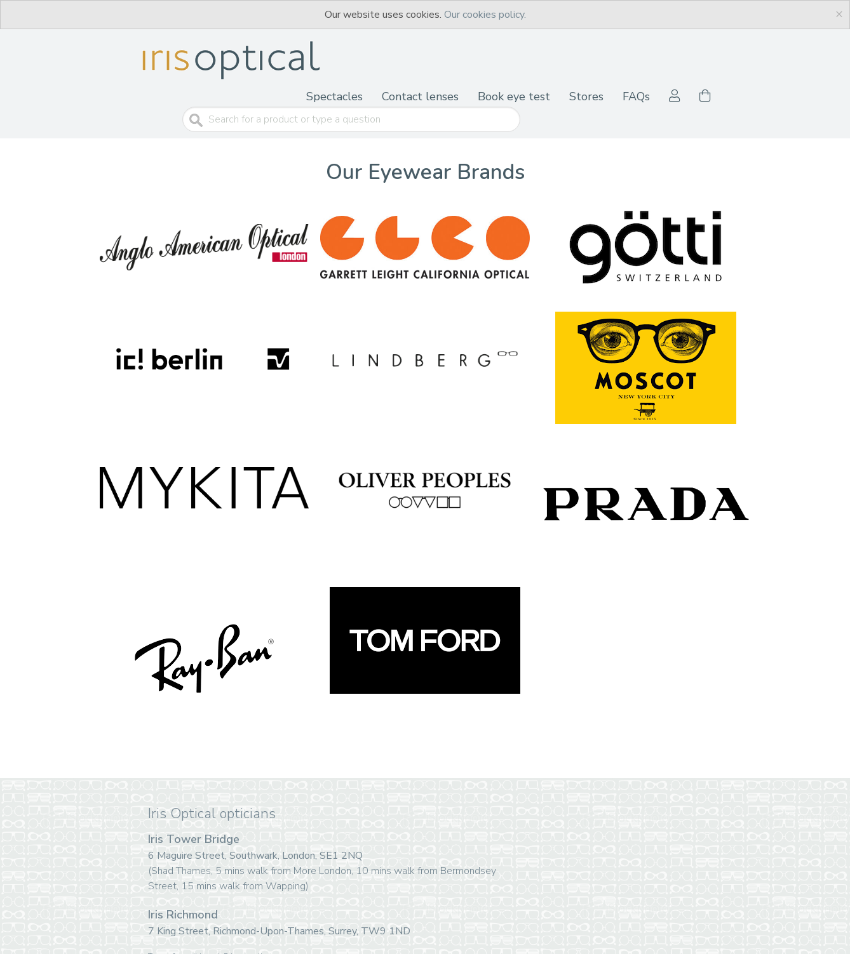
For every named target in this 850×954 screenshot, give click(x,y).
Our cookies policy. (485, 15)
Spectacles (334, 96)
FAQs (636, 96)
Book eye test (514, 96)
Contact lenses (420, 96)
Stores (586, 96)
